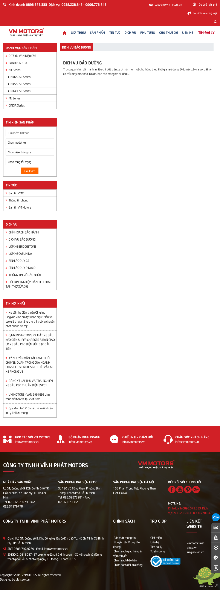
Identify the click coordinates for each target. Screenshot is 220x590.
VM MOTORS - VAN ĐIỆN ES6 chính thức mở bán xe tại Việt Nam (28, 396)
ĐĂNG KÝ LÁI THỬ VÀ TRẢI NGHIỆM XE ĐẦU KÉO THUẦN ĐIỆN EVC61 (29, 382)
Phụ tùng (144, 32)
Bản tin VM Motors (18, 207)
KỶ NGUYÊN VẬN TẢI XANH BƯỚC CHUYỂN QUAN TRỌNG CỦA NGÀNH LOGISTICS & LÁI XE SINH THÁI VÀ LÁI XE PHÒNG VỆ (29, 364)
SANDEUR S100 (17, 63)
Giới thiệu (74, 32)
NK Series (13, 70)
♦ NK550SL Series (19, 84)
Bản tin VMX (15, 193)
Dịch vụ (126, 32)
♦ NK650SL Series (19, 77)
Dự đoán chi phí (208, 4)
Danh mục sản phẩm (21, 47)
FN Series (13, 98)
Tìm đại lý (156, 546)
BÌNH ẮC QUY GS (17, 260)
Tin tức (111, 32)
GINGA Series (15, 105)
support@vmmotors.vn (168, 4)
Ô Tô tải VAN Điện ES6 (21, 55)
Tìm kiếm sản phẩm (20, 122)
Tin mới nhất (15, 303)
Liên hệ (184, 32)
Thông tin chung (17, 200)
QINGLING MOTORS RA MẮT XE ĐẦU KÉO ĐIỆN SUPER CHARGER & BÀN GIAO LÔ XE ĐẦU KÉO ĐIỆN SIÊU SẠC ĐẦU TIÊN (30, 342)
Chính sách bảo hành (126, 560)
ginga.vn (192, 547)
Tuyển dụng (157, 551)
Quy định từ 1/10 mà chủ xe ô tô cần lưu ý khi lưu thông (29, 410)
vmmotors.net (195, 543)
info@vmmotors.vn (26, 441)
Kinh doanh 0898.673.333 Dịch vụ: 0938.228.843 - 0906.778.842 (57, 4)
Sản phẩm (93, 32)
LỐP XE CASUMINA (19, 253)
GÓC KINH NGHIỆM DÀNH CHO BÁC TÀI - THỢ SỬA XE (28, 284)
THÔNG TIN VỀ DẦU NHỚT (23, 275)
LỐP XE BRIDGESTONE (21, 246)
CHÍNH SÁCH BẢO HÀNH (22, 232)
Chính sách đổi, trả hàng (128, 565)
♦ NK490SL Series (19, 91)
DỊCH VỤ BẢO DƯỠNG (20, 239)
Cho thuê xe (165, 32)
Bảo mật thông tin (125, 537)
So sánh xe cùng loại (205, 13)
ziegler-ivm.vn (195, 552)
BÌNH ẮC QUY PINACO (20, 267)
